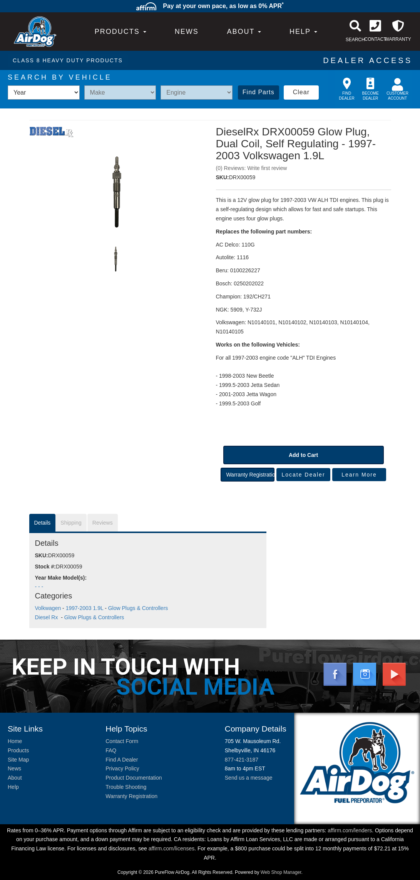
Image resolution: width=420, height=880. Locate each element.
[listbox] (43, 92)
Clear (301, 92)
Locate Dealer (303, 475)
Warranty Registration (250, 475)
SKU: (222, 177)
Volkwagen (48, 608)
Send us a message (249, 778)
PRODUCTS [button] (120, 31)
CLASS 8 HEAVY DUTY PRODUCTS (68, 60)
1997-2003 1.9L (85, 608)
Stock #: (45, 566)
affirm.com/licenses (172, 848)
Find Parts (258, 92)
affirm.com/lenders (350, 830)
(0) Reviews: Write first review (251, 168)
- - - (39, 586)
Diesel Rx (47, 617)
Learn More (359, 475)
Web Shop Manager (281, 872)
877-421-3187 (241, 760)
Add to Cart (303, 455)
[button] (244, 31)
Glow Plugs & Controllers (138, 608)
